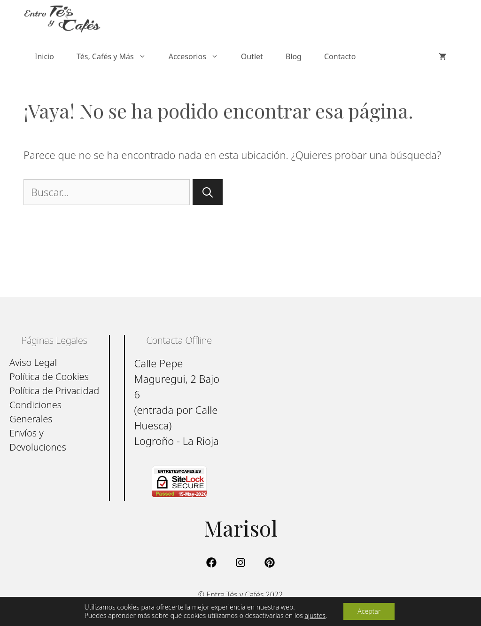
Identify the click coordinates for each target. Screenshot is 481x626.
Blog (294, 56)
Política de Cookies (49, 376)
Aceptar (368, 611)
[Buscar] (208, 192)
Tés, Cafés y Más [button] (117, 56)
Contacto (340, 56)
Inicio (44, 56)
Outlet (252, 56)
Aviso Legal (33, 362)
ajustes (315, 615)
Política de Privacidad (54, 390)
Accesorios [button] (199, 56)
